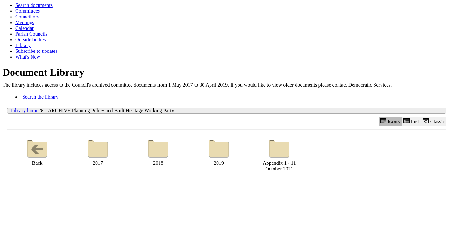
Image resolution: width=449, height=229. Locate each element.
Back (37, 151)
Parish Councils (31, 34)
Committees (27, 11)
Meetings (24, 22)
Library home (25, 110)
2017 (98, 151)
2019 (219, 151)
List (411, 121)
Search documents (34, 5)
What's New (27, 56)
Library (23, 45)
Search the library (40, 97)
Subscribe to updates (36, 51)
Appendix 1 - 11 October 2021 (279, 153)
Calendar (24, 28)
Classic (434, 121)
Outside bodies (30, 39)
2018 (158, 151)
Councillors (27, 16)
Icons (390, 121)
